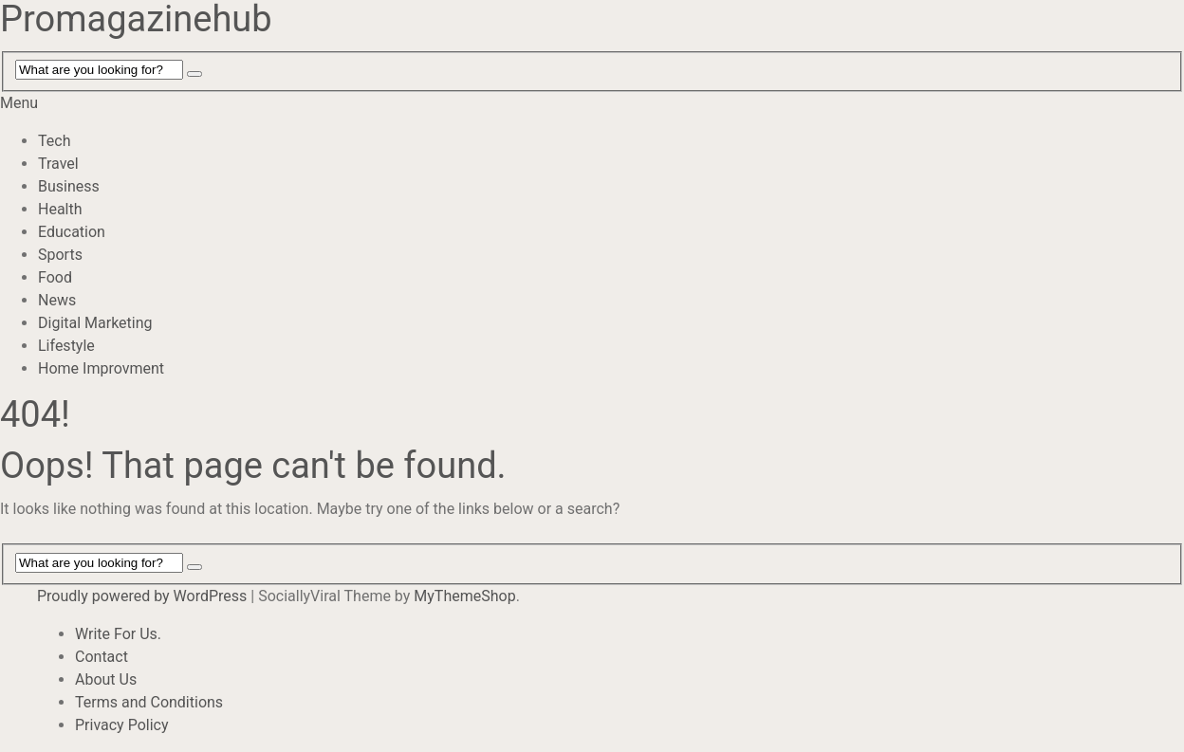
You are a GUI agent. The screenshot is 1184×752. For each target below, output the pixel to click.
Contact (101, 657)
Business (69, 186)
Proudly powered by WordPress (142, 596)
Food (55, 277)
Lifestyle (66, 346)
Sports (60, 255)
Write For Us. (118, 634)
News (57, 300)
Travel (58, 164)
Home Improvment (101, 368)
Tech (54, 141)
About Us (106, 679)
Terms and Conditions (149, 702)
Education (71, 232)
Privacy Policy (122, 725)
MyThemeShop (464, 596)
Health (60, 209)
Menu (19, 103)
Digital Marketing (95, 323)
